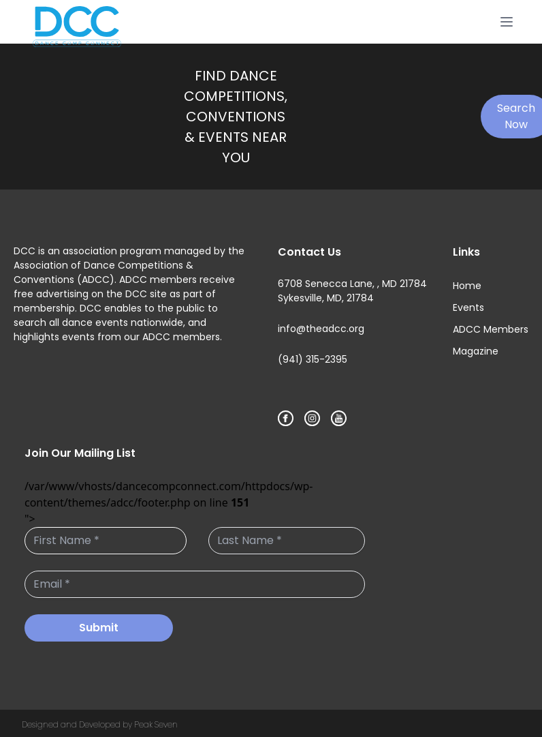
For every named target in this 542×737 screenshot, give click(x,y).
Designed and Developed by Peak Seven (100, 724)
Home (467, 285)
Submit (98, 627)
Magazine (475, 351)
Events (468, 307)
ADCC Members (490, 329)
